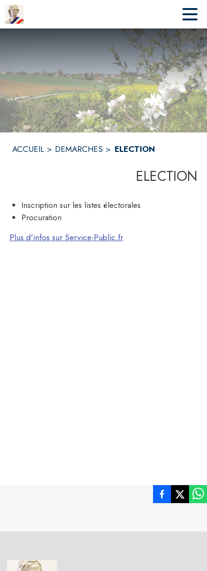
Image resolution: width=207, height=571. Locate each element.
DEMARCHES (79, 149)
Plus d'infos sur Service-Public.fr (66, 237)
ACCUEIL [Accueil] (28, 149)
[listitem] (162, 496)
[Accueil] (14, 14)
